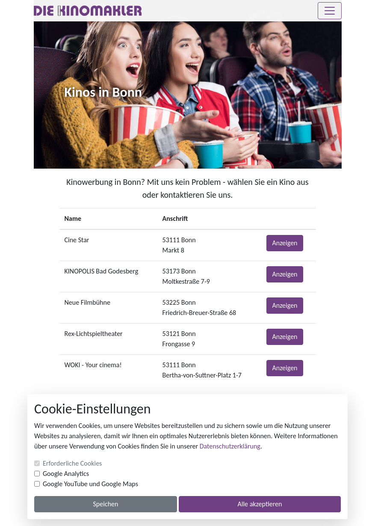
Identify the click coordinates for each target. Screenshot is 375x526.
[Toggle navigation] (330, 10)
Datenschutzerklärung (230, 446)
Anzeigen (284, 243)
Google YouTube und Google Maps (90, 484)
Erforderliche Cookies (72, 463)
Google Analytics (66, 474)
